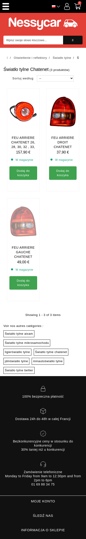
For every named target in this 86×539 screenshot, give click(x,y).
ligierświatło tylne (17, 352)
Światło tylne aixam (19, 333)
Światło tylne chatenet (51, 352)
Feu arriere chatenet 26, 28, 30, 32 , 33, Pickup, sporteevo (23, 147)
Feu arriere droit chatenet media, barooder (62, 147)
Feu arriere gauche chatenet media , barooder (23, 215)
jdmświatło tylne (16, 361)
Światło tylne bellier (19, 370)
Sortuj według (22, 78)
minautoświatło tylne (48, 361)
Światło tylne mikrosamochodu (27, 343)
